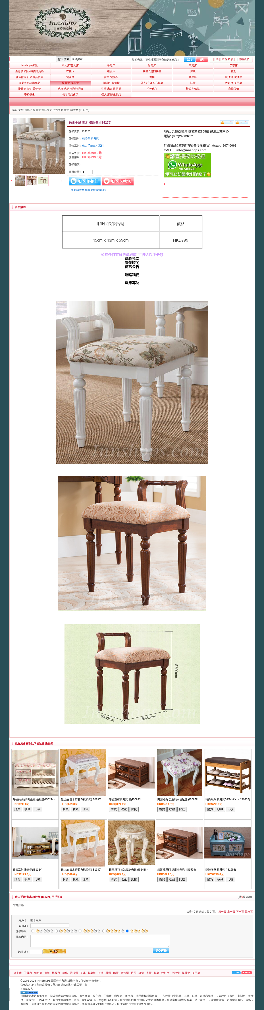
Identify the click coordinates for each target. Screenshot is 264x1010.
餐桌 (156, 972)
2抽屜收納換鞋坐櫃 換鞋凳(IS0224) (34, 799)
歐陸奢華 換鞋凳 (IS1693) (221, 869)
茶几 (82, 972)
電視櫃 (74, 972)
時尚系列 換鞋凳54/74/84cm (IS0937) (228, 799)
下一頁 (240, 911)
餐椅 (47, 972)
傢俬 (27, 110)
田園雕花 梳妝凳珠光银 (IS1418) (128, 869)
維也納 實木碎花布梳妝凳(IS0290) (81, 799)
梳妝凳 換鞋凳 (41, 110)
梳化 (65, 972)
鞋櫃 (108, 972)
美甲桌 (196, 972)
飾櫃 (115, 972)
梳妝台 (56, 972)
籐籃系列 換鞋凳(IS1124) (27, 869)
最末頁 (249, 911)
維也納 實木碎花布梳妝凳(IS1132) (81, 869)
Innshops (29, 65)
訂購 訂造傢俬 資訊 (224, 59)
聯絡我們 (244, 59)
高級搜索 (77, 59)
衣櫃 (100, 972)
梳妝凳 (176, 972)
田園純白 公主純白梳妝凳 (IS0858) (178, 799)
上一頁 (231, 911)
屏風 (133, 972)
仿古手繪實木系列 (93, 145)
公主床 (18, 972)
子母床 (28, 972)
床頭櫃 (125, 972)
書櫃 (149, 972)
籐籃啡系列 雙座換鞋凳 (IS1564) (176, 869)
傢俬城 (25, 984)
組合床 (38, 972)
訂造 (141, 972)
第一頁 (222, 911)
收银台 (165, 972)
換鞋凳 (186, 972)
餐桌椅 (92, 972)
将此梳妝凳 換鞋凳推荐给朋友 (88, 190)
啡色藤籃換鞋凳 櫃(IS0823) (125, 799)
